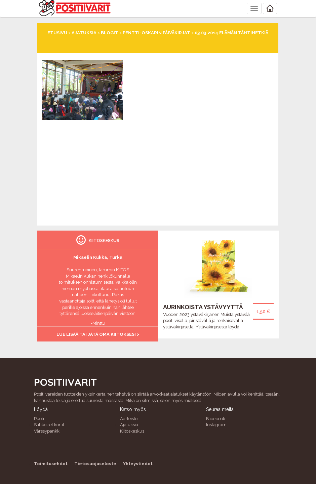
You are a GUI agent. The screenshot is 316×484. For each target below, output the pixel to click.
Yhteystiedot (138, 463)
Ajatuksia (84, 32)
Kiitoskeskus (132, 431)
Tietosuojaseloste (95, 463)
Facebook (215, 418)
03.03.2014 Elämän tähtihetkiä (231, 32)
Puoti (39, 418)
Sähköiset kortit (49, 424)
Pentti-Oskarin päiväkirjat (156, 32)
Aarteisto (128, 418)
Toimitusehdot (51, 463)
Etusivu (57, 32)
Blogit (109, 32)
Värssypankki (47, 431)
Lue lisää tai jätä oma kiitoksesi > (97, 334)
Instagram (216, 424)
